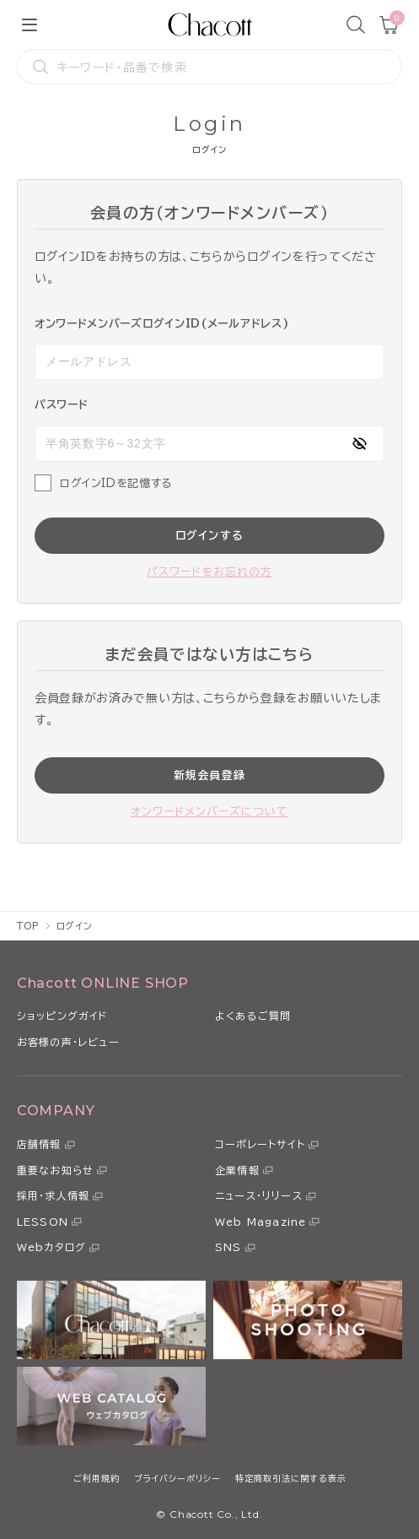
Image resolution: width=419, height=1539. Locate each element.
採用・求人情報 (53, 1195)
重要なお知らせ (55, 1170)
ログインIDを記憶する (116, 483)
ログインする (209, 535)
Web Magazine (260, 1222)
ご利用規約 (96, 1478)
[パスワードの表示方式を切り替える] (359, 443)
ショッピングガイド (62, 1016)
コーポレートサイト (260, 1144)
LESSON (42, 1222)
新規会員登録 (210, 775)
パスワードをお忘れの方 (209, 571)
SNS (228, 1247)
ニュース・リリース (259, 1195)
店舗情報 (39, 1144)
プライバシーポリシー (177, 1478)
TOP (28, 925)
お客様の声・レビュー (68, 1042)
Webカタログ (51, 1247)
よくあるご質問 (253, 1016)
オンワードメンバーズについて (210, 811)
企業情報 (237, 1170)
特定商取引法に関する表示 (290, 1478)
